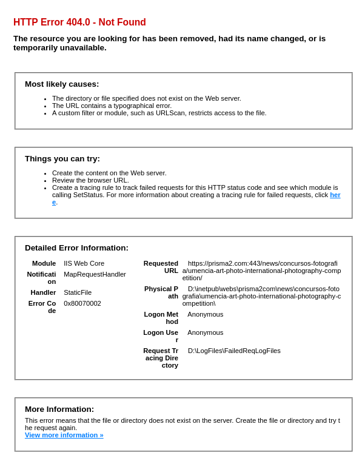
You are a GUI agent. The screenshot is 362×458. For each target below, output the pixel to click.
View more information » (64, 435)
